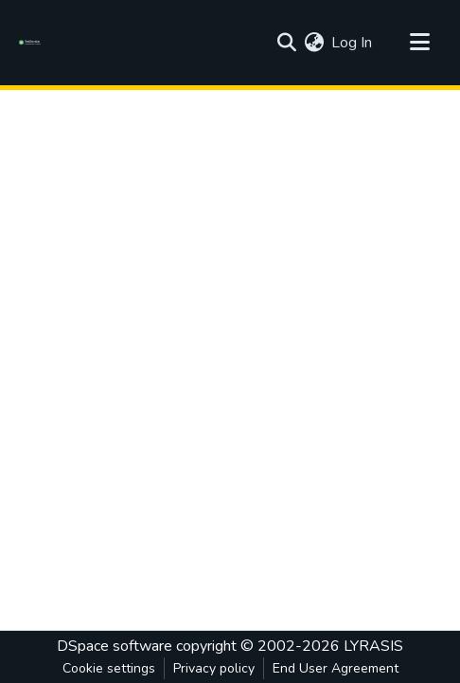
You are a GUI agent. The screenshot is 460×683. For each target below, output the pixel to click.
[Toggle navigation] (419, 43)
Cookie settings (108, 668)
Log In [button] (352, 42)
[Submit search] (286, 42)
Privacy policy (214, 668)
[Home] (32, 42)
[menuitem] (314, 42)
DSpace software (114, 646)
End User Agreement (335, 668)
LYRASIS (373, 646)
